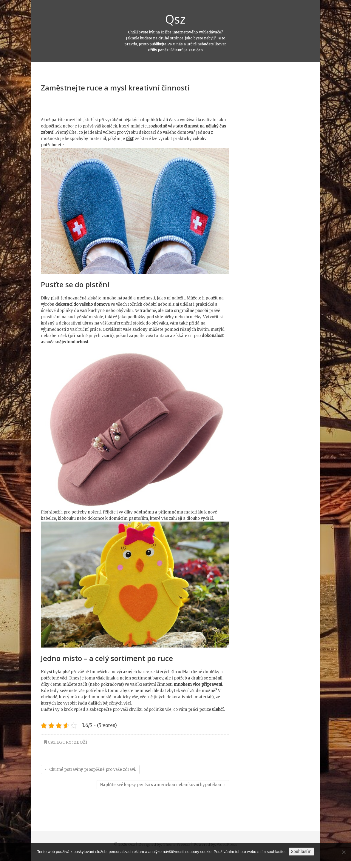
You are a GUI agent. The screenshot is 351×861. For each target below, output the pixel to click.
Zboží (80, 742)
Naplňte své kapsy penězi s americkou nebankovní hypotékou (163, 784)
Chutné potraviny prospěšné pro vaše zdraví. (90, 769)
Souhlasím (301, 851)
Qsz (175, 19)
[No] (344, 852)
